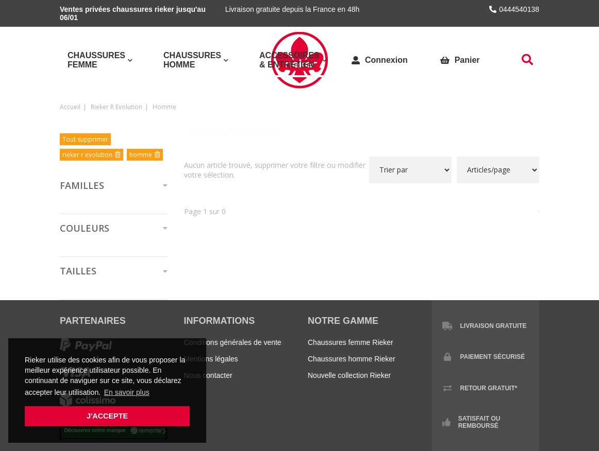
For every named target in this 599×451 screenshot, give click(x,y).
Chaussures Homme (192, 60)
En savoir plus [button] (126, 392)
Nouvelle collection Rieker (349, 375)
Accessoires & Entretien (289, 60)
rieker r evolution (116, 106)
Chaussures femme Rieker (350, 342)
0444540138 (514, 9)
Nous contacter (208, 375)
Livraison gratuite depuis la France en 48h (292, 9)
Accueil (70, 106)
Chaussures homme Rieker (351, 359)
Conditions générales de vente (232, 342)
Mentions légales (211, 359)
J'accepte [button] (107, 416)
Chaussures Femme (96, 60)
